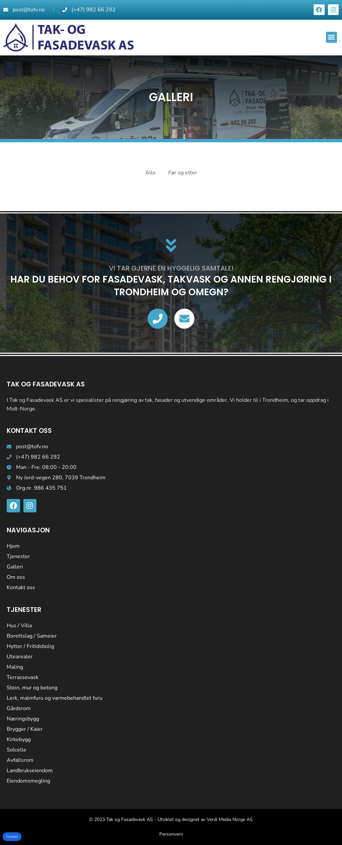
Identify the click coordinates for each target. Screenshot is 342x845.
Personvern (171, 834)
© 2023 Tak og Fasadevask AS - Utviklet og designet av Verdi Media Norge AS (171, 819)
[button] (331, 37)
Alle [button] (150, 172)
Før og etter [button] (182, 172)
